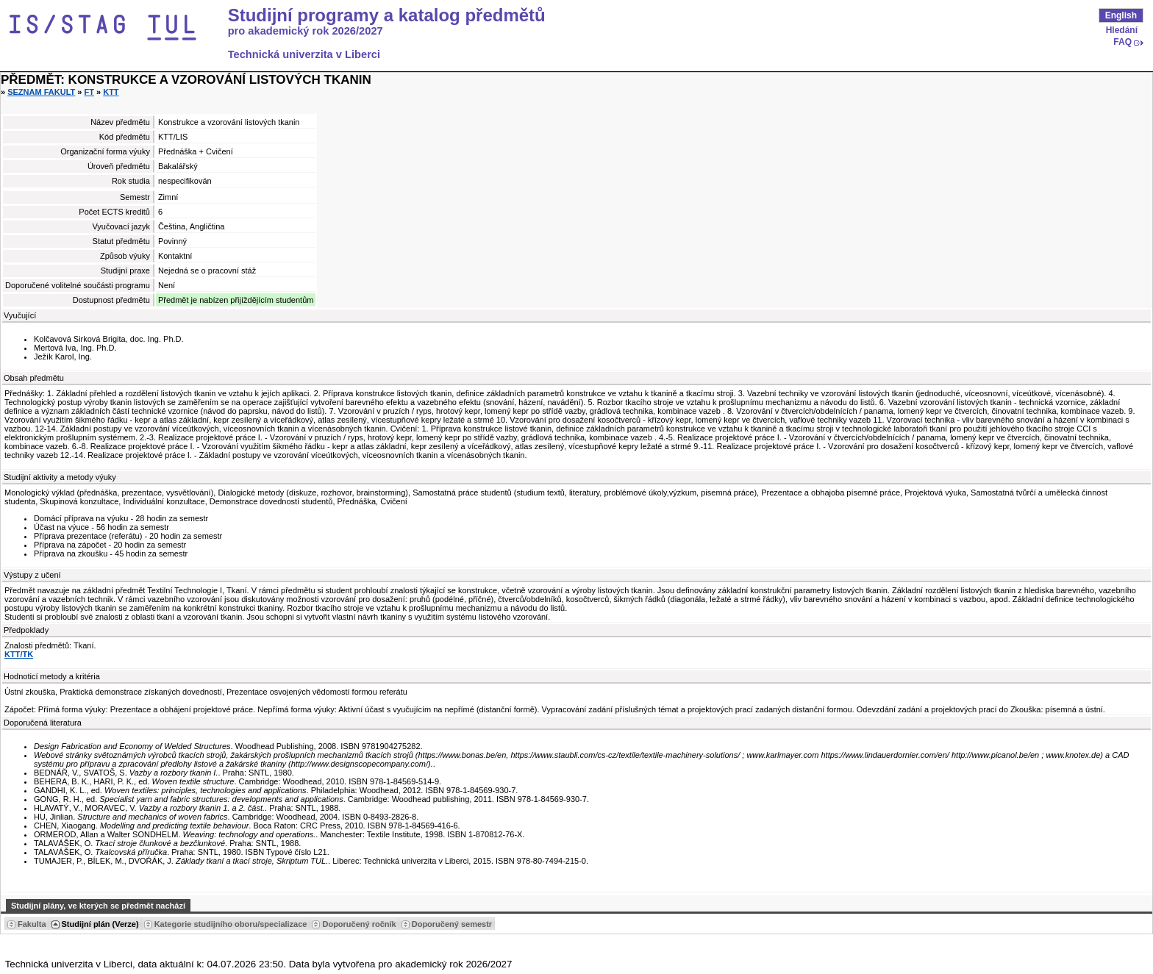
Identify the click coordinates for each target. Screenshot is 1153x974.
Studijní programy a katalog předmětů (387, 15)
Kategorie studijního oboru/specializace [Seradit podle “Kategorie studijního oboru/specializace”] (230, 924)
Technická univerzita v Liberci (304, 54)
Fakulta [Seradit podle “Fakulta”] (32, 924)
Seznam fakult (41, 91)
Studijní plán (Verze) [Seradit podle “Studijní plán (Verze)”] (100, 924)
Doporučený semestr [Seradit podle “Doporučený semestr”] (452, 924)
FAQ (1122, 42)
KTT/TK (18, 654)
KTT (110, 91)
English (1121, 15)
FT (89, 91)
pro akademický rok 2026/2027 (305, 31)
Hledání (1122, 30)
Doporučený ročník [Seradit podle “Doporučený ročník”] (359, 924)
